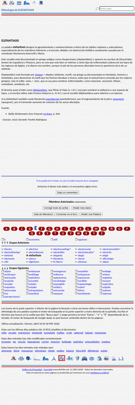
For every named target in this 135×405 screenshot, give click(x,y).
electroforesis (36, 252)
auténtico (78, 341)
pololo (104, 350)
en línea (47, 113)
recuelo (12, 332)
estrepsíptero (36, 290)
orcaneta (6, 341)
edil (55, 239)
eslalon (32, 284)
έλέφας (39, 74)
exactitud (34, 293)
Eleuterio (58, 258)
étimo (81, 290)
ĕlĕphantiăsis (40, 90)
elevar (81, 258)
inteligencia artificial (99, 372)
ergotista (107, 277)
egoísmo (82, 239)
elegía (81, 255)
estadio (33, 287)
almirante (6, 350)
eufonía (107, 290)
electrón (107, 252)
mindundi (37, 332)
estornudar (10, 290)
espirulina (108, 284)
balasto (89, 332)
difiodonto (93, 350)
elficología (108, 258)
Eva (6, 293)
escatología (59, 280)
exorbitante (84, 293)
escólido (82, 280)
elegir (105, 255)
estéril (81, 287)
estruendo (58, 290)
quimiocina (24, 332)
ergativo (106, 341)
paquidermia (52, 99)
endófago (34, 274)
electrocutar (84, 249)
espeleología (85, 284)
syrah (69, 332)
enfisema (58, 274)
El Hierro (58, 261)
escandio (33, 280)
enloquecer (84, 274)
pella (4, 332)
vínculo (22, 341)
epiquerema (59, 277)
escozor (107, 280)
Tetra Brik (81, 350)
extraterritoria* (12, 296)
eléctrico (33, 249)
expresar (107, 293)
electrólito (58, 252)
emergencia (59, 271)
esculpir (8, 284)
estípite (107, 287)
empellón (83, 271)
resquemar (100, 332)
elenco (32, 258)
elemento (9, 258)
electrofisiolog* (12, 252)
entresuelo (10, 277)
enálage (107, 271)
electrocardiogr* (62, 249)
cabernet (78, 332)
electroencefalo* (112, 249)
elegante (57, 255)
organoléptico (92, 341)
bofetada (66, 341)
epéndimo (34, 277)
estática (57, 287)
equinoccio (84, 277)
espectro (55, 341)
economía (34, 239)
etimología (40, 350)
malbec (61, 332)
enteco (106, 274)
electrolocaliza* (86, 252)
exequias (58, 293)
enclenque (9, 274)
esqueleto (9, 287)
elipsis (7, 271)
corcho (45, 341)
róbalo (51, 350)
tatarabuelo (33, 341)
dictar (16, 350)
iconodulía (49, 332)
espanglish (59, 284)
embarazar (34, 271)
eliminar (82, 261)
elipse (106, 261)
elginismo (34, 261)
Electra (8, 249)
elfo (6, 261)
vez (14, 341)
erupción (9, 280)
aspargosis (118, 99)
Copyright (48, 369)
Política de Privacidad (32, 369)
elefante (8, 255)
